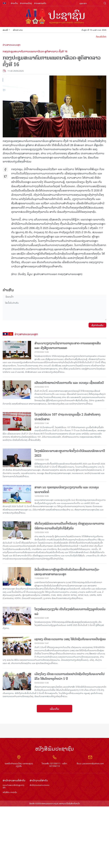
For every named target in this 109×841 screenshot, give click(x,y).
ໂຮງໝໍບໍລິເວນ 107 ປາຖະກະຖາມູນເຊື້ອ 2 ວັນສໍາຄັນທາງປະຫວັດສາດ (67, 416)
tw (5, 176)
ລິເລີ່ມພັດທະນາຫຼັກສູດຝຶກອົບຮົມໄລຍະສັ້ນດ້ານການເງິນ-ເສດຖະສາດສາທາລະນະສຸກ (66, 571)
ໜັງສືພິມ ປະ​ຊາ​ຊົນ (10, 792)
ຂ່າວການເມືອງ (26, 3)
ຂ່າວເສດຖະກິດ (40, 3)
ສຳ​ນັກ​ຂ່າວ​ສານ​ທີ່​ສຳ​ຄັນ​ (14, 780)
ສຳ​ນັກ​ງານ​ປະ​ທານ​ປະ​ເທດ (39, 785)
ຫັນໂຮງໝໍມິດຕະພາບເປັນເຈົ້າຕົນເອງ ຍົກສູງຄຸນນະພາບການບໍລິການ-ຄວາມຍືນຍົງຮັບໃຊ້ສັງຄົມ (69, 526)
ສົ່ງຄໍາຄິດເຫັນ (97, 325)
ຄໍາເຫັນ (8, 289)
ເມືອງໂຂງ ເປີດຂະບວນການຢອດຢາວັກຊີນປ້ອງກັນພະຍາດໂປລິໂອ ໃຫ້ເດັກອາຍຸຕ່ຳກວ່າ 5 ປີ (69, 676)
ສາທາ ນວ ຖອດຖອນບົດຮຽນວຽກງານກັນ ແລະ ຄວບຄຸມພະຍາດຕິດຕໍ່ (66, 489)
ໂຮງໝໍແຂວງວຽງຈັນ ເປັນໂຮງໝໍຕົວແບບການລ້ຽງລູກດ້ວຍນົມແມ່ (69, 611)
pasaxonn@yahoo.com (93, 763)
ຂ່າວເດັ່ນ (14, 3)
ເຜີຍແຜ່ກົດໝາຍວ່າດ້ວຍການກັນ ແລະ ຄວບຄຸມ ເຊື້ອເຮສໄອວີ (69, 382)
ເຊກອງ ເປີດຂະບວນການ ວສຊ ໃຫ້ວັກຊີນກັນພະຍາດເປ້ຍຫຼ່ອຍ (70, 639)
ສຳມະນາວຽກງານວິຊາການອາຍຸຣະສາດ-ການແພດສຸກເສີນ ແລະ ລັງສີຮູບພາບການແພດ (67, 345)
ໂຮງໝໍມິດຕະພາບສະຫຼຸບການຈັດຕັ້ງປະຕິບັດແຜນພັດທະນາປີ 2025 (69, 453)
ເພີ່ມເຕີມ (54, 708)
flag (4, 3)
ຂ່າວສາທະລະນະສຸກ (12, 45)
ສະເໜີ (6, 29)
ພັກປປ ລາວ (18, 29)
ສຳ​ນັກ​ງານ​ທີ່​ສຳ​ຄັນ (39, 780)
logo (54, 17)
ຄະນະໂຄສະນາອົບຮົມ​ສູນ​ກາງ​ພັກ (13, 786)
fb (5, 169)
